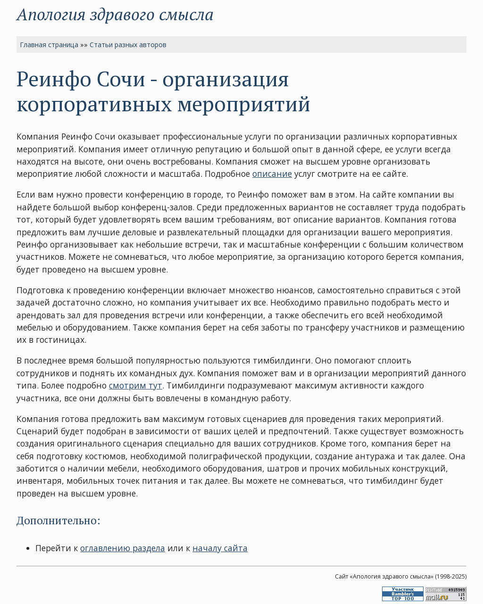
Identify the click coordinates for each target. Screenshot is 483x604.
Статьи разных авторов (128, 44)
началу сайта (220, 548)
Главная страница (49, 44)
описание (272, 173)
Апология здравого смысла (115, 14)
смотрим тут (135, 385)
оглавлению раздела (122, 548)
